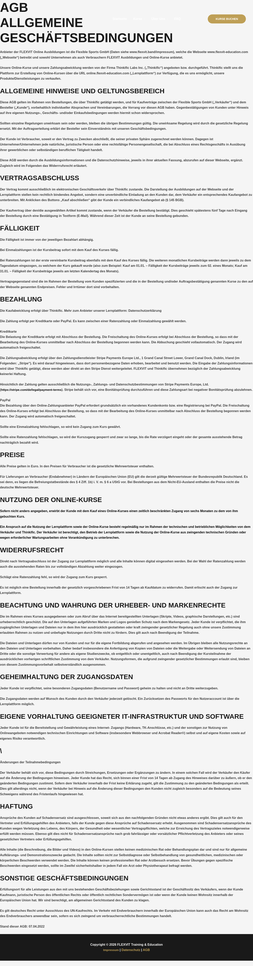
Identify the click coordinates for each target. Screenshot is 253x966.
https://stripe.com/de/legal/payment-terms (32, 389)
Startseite (119, 19)
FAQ (177, 19)
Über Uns (158, 19)
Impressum (111, 955)
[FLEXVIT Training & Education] (26, 18)
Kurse (137, 19)
